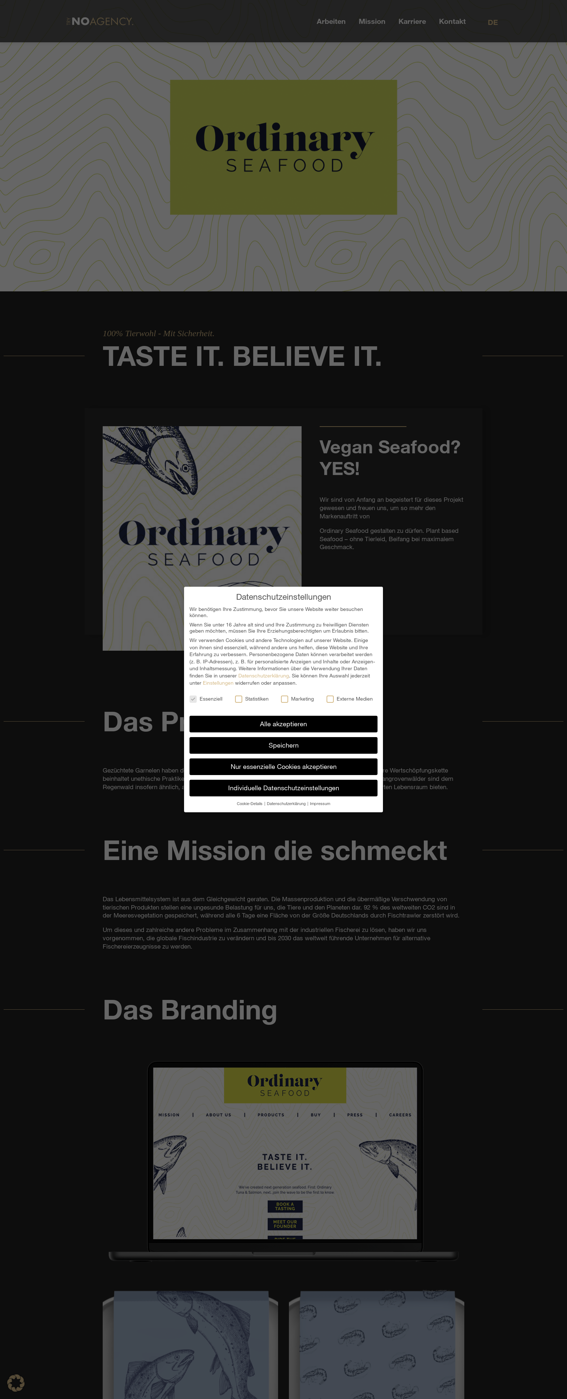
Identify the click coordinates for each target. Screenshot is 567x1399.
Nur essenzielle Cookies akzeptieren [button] (284, 766)
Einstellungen (218, 682)
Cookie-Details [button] (250, 803)
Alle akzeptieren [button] (283, 724)
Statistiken (252, 699)
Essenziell (205, 699)
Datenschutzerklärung (263, 675)
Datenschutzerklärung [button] (287, 803)
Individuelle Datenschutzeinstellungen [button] (283, 788)
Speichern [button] (284, 745)
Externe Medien (350, 699)
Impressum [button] (320, 803)
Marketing (297, 699)
